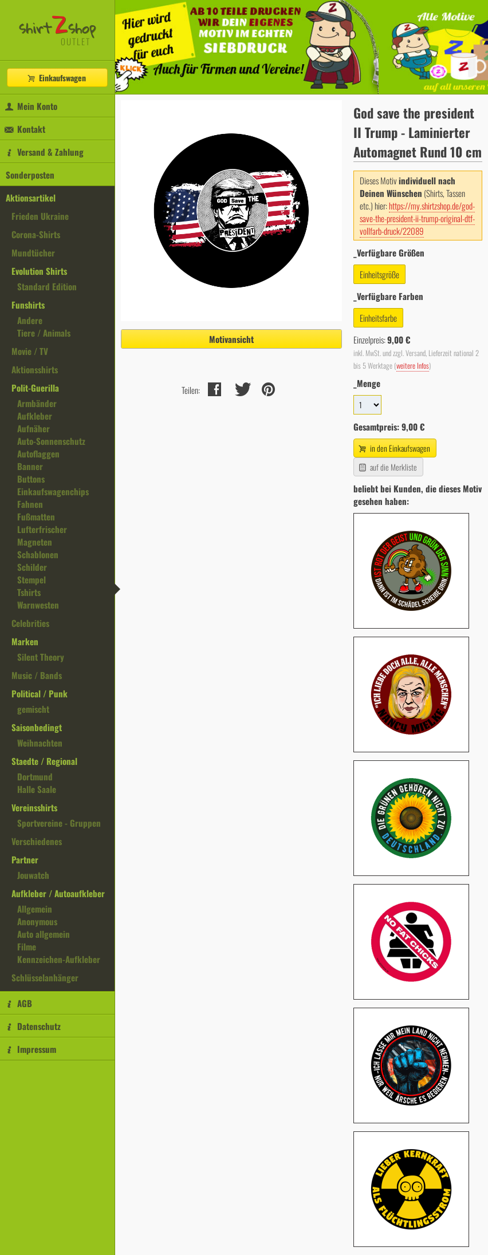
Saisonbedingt (36, 727)
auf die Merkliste (387, 467)
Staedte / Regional (44, 761)
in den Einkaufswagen (393, 448)
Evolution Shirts (39, 271)
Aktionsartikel (31, 197)
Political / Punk (39, 693)
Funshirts (28, 304)
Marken (24, 641)
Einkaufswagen (56, 78)
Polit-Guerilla (35, 387)
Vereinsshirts (34, 807)
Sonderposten (30, 174)
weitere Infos (412, 365)
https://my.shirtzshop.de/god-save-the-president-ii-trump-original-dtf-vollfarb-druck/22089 (417, 218)
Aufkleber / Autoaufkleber (58, 893)
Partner (24, 859)
